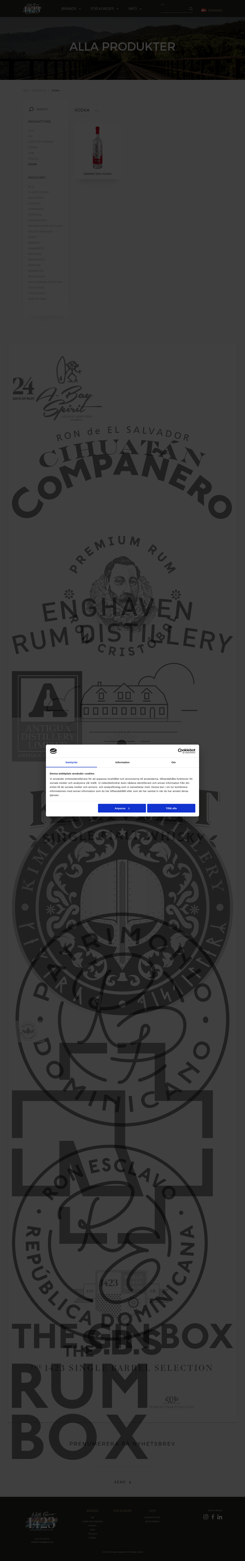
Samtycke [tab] (72, 762)
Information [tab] (122, 762)
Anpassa (122, 808)
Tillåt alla (171, 808)
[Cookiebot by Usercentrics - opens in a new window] (180, 751)
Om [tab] (173, 762)
